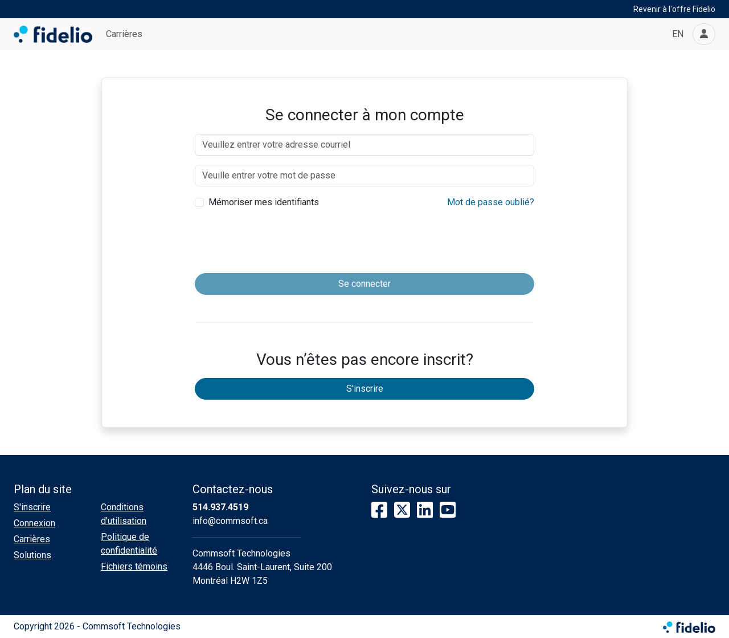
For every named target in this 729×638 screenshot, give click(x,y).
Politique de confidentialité (129, 543)
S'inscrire (364, 388)
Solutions (32, 555)
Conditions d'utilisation (123, 514)
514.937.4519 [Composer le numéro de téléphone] (220, 507)
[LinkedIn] (425, 511)
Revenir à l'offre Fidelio (674, 9)
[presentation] (364, 242)
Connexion (34, 523)
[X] (402, 511)
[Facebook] (379, 511)
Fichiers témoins (134, 566)
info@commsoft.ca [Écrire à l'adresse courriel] (230, 520)
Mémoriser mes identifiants (263, 202)
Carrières (124, 34)
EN (677, 34)
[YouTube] (448, 511)
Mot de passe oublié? (490, 202)
